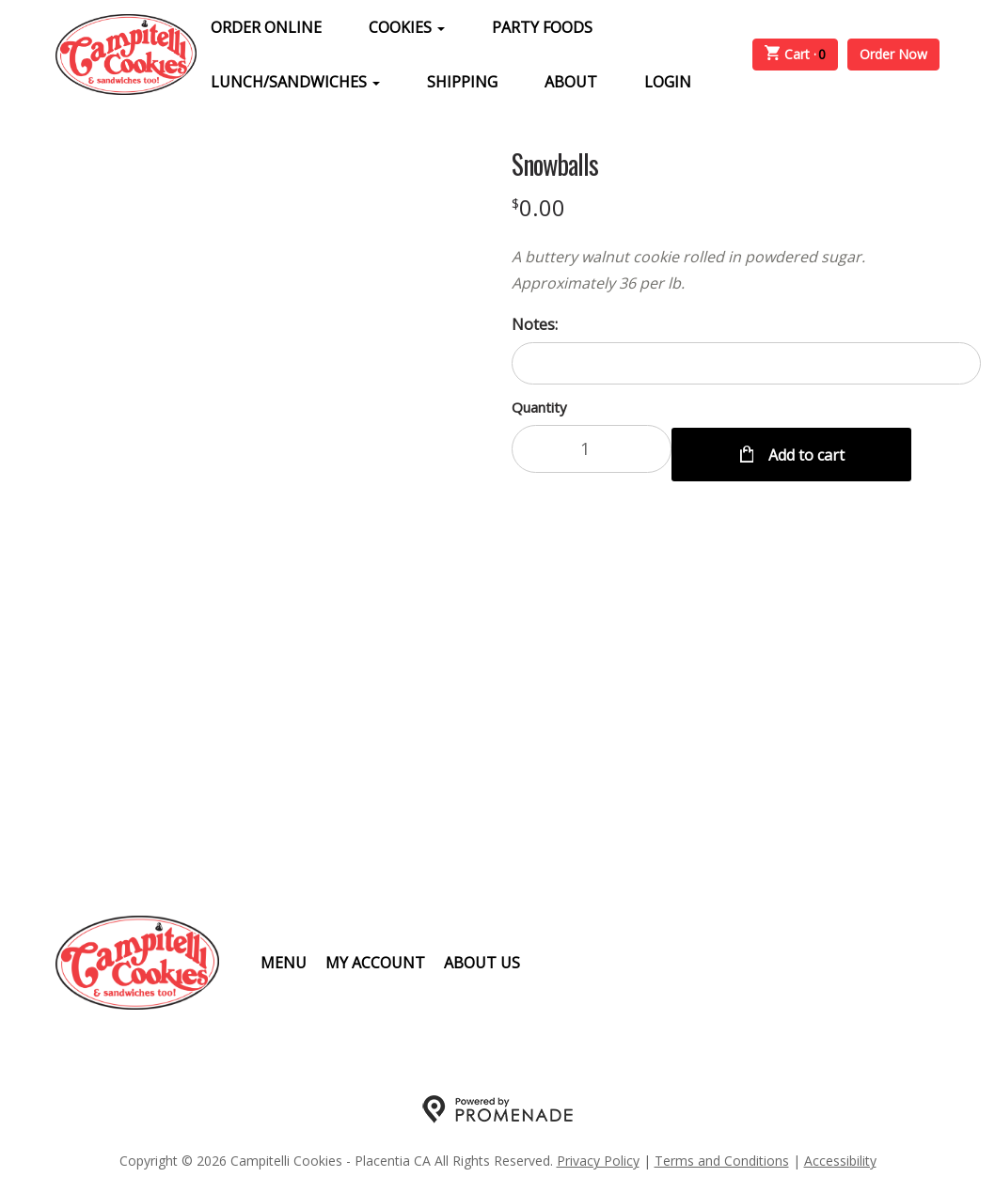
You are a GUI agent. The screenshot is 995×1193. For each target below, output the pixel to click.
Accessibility (840, 1160)
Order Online (266, 27)
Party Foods (542, 27)
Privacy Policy (598, 1160)
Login (667, 81)
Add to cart (805, 448)
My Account (375, 962)
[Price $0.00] (538, 207)
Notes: (535, 324)
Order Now (893, 54)
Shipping (462, 81)
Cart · (796, 54)
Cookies (407, 27)
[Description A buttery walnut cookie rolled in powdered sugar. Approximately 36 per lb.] (746, 269)
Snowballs (555, 165)
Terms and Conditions (722, 1160)
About (571, 81)
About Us (482, 962)
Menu (284, 962)
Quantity (539, 407)
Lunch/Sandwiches (295, 81)
